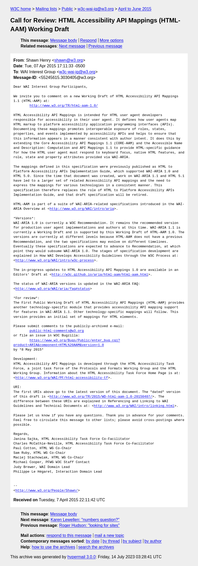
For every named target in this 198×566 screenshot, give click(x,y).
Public (67, 9)
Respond (88, 40)
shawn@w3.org (68, 60)
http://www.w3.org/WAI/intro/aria (82, 209)
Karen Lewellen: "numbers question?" (85, 520)
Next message (72, 46)
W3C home (20, 9)
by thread (111, 541)
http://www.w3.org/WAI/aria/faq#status (52, 289)
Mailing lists (46, 9)
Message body (63, 40)
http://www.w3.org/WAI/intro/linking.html (134, 406)
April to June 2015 (134, 9)
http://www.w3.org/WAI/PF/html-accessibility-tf (61, 378)
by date (92, 541)
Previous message (105, 46)
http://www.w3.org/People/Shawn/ (46, 490)
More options (112, 40)
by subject (132, 541)
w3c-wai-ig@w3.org (96, 9)
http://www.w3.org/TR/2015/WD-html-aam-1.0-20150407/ (101, 396)
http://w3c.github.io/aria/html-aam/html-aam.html (100, 274)
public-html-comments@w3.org (56, 331)
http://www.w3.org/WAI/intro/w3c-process (54, 260)
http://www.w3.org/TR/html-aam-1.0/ (63, 105)
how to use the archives (53, 547)
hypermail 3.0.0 (81, 557)
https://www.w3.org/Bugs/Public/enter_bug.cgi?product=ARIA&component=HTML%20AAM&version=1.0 (66, 342)
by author (153, 541)
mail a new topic (109, 535)
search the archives (96, 547)
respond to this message (68, 535)
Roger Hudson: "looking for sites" (89, 525)
